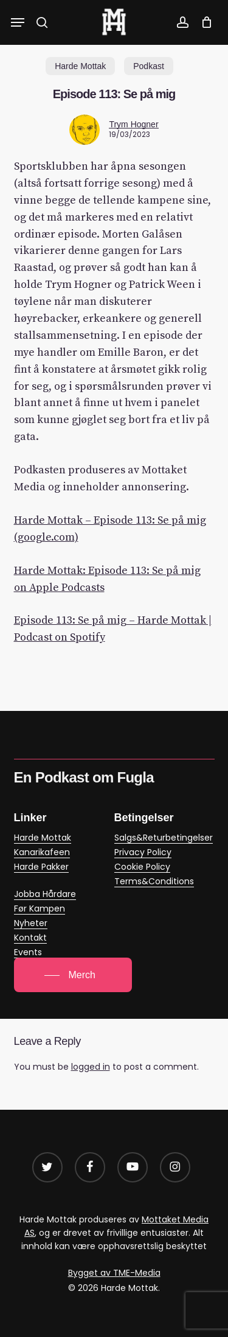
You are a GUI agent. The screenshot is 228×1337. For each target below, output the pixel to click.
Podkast (148, 66)
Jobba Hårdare (45, 894)
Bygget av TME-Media (114, 1273)
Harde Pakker (41, 867)
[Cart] (203, 22)
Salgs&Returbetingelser (163, 838)
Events (28, 952)
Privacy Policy (142, 852)
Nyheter (30, 923)
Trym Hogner (133, 124)
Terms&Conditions (154, 881)
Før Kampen (39, 908)
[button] (17, 22)
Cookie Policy (142, 867)
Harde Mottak (80, 66)
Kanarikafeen (42, 852)
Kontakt (30, 938)
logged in (90, 1067)
